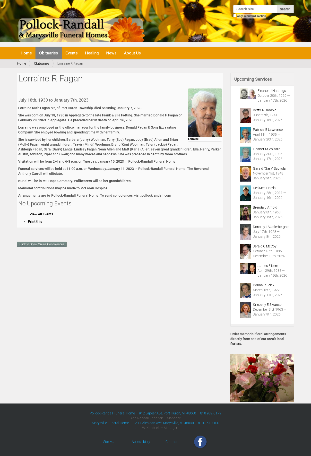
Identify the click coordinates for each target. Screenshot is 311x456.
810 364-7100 (208, 423)
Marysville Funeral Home (110, 423)
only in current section (251, 16)
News (111, 53)
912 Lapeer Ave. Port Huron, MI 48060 (167, 413)
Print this (35, 221)
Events (71, 53)
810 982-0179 (210, 413)
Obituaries (48, 53)
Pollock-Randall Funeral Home (112, 413)
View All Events (41, 214)
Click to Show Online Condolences (41, 244)
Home (26, 53)
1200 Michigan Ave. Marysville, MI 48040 (163, 423)
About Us (132, 53)
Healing (92, 53)
